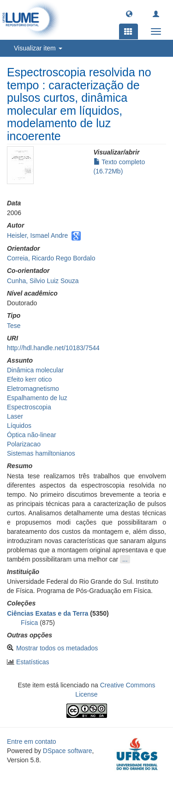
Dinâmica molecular (35, 370)
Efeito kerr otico (29, 379)
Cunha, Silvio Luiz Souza (43, 280)
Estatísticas (32, 662)
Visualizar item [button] (38, 48)
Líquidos (19, 425)
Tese (14, 325)
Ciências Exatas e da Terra (47, 613)
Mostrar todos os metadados (57, 648)
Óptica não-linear (31, 435)
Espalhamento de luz (37, 398)
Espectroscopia (29, 407)
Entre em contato (31, 741)
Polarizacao (24, 444)
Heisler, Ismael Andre (37, 235)
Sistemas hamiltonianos (41, 453)
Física (29, 622)
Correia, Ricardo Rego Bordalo (51, 258)
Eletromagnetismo (33, 388)
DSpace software (67, 750)
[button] (129, 13)
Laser (15, 416)
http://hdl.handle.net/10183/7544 (53, 348)
